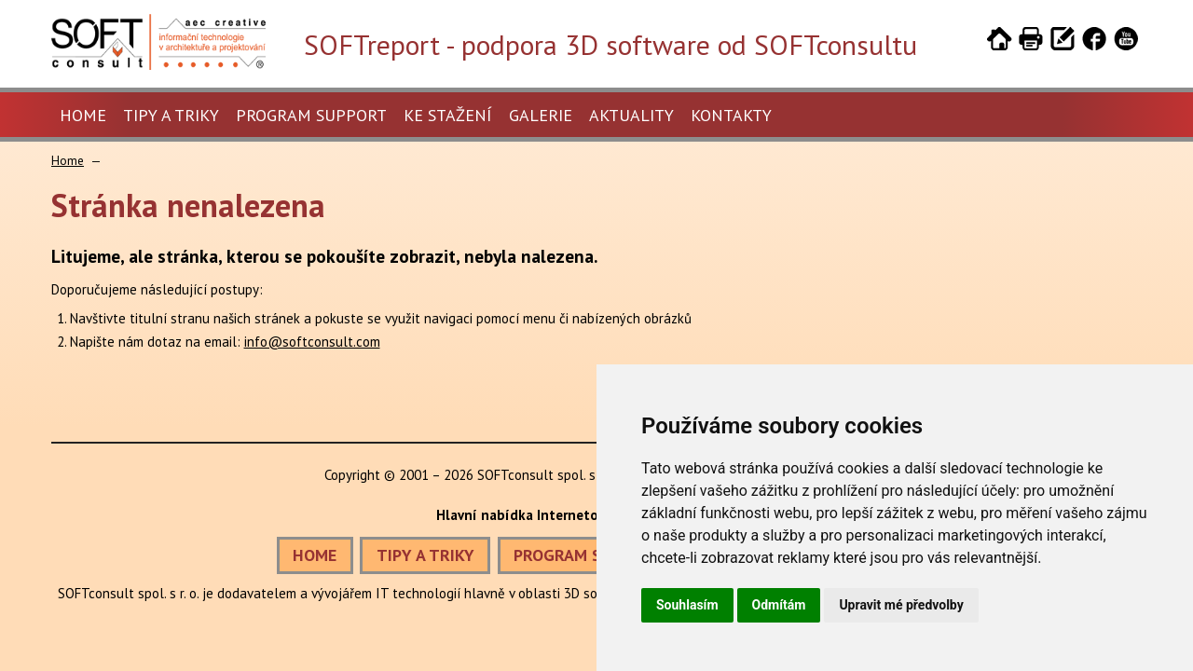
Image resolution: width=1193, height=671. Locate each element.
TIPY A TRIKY (425, 555)
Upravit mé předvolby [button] (901, 604)
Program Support (311, 115)
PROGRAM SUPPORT (588, 555)
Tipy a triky (171, 115)
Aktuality (631, 115)
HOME (314, 555)
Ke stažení (448, 115)
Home (83, 115)
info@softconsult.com (312, 341)
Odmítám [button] (779, 604)
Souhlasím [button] (687, 604)
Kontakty (731, 115)
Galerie (540, 115)
